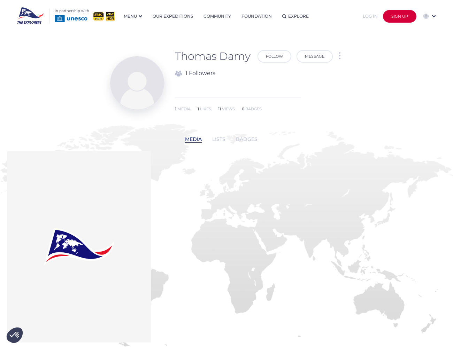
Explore (295, 16)
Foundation (256, 16)
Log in (370, 16)
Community (217, 16)
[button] (14, 335)
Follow (274, 56)
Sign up (399, 16)
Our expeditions (173, 16)
